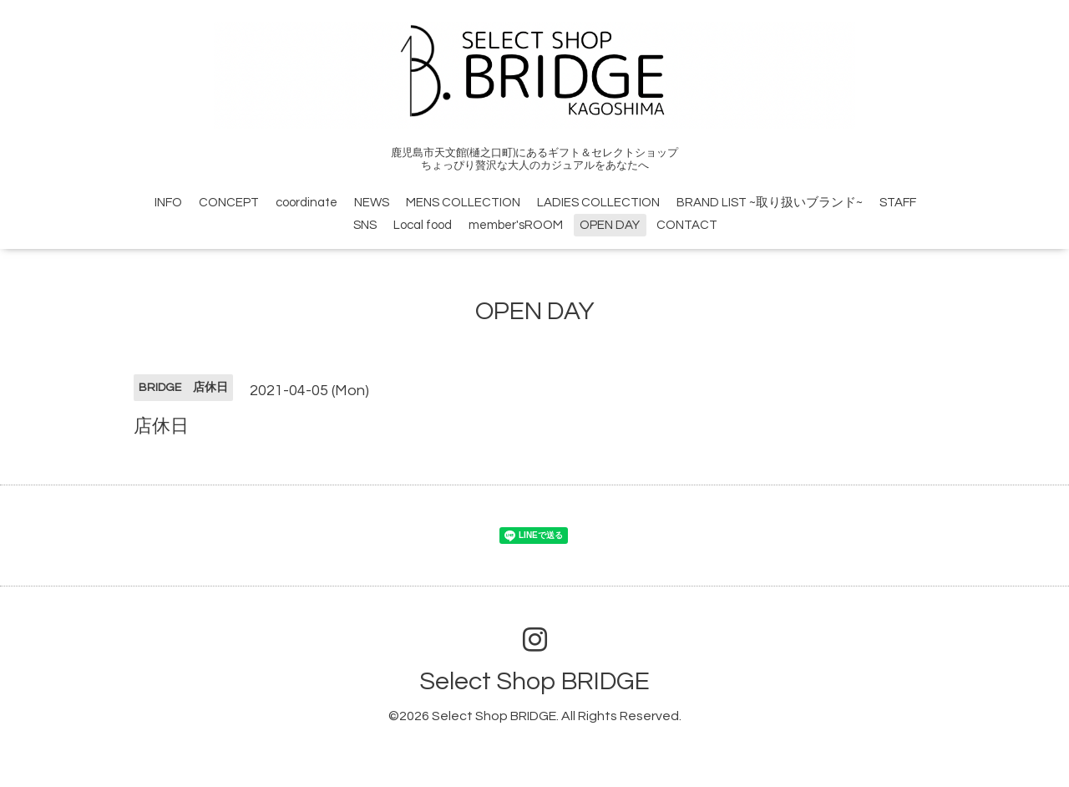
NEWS (371, 202)
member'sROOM (516, 225)
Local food (422, 225)
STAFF (897, 202)
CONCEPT (229, 202)
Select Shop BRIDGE (534, 681)
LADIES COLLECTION (598, 202)
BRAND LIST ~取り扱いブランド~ (769, 202)
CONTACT (686, 225)
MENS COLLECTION (463, 202)
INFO (168, 202)
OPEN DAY (610, 225)
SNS (365, 225)
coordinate (306, 202)
